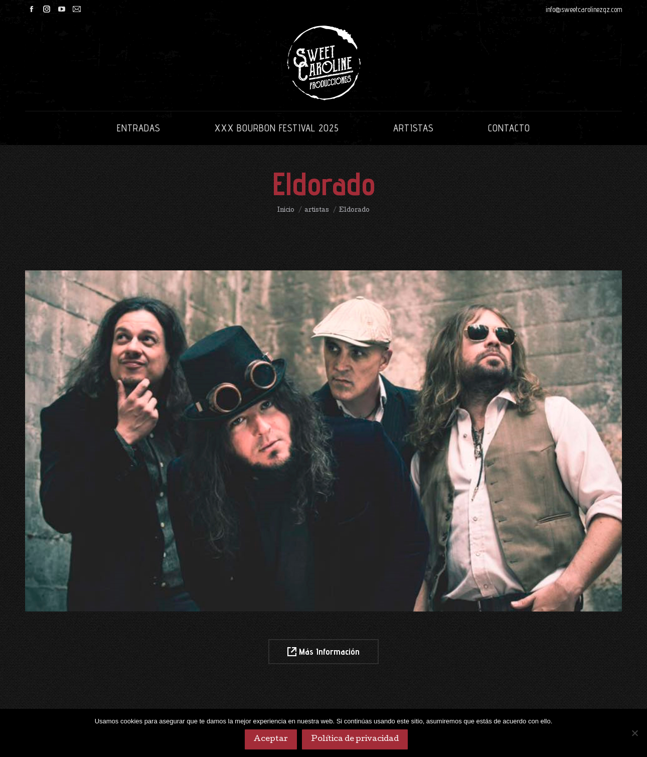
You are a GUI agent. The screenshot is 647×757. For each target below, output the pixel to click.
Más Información (323, 651)
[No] (634, 733)
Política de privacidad (355, 739)
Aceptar (271, 739)
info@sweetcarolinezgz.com (584, 9)
